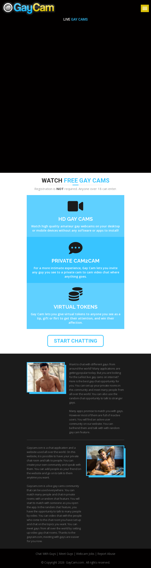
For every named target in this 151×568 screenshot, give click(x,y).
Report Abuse (106, 554)
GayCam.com (75, 562)
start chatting (75, 341)
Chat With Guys (46, 554)
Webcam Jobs (85, 554)
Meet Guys (66, 554)
